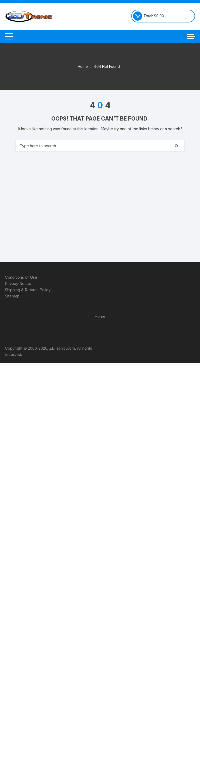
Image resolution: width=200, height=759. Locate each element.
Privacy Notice (18, 283)
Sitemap (12, 296)
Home (100, 316)
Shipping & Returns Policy (28, 289)
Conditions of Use (21, 277)
